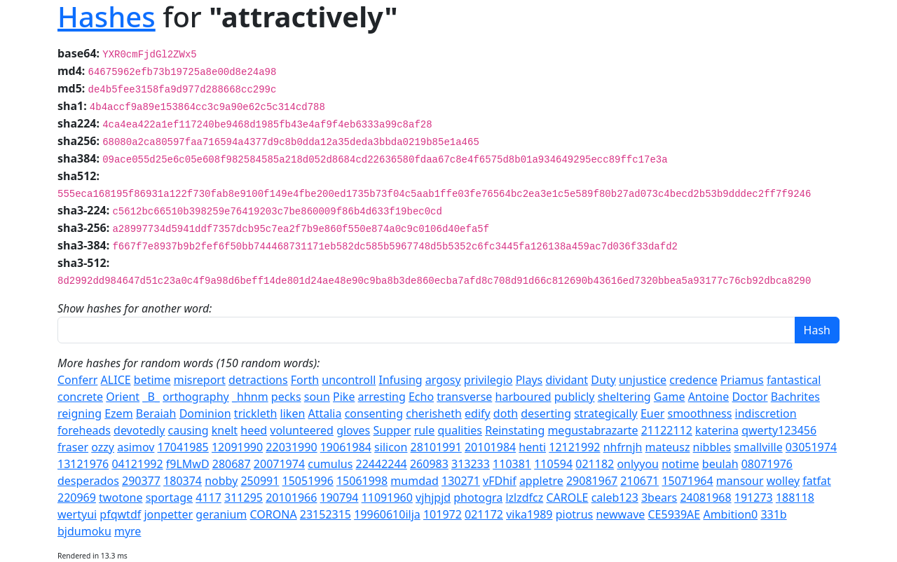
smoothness (700, 413)
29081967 (591, 480)
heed (253, 430)
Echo (421, 396)
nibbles (712, 447)
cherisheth (434, 413)
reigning (79, 413)
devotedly (139, 430)
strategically (606, 413)
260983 (429, 464)
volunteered (302, 430)
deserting (546, 413)
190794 (339, 497)
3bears (659, 497)
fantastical (794, 380)
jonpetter (168, 514)
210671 (639, 480)
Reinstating (515, 430)
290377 (141, 480)
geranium (221, 514)
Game (669, 396)
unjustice (642, 380)
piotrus (575, 514)
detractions (258, 380)
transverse (464, 396)
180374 (182, 480)
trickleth (256, 413)
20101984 (490, 447)
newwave (620, 514)
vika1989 (529, 514)
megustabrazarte (592, 430)
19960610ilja (387, 514)
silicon (390, 447)
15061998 (362, 480)
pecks (286, 396)
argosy (443, 380)
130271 (460, 480)
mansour (740, 480)
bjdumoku (84, 531)
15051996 (308, 480)
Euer (652, 413)
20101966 (291, 497)
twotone (120, 497)
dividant (566, 380)
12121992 (574, 447)
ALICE (116, 380)
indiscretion (766, 413)
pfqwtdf (120, 514)
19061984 (345, 447)
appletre (541, 480)
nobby (221, 480)
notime (680, 464)
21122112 (666, 430)
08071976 (767, 464)
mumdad (414, 480)
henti (532, 447)
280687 (231, 464)
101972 (442, 514)
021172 (484, 514)
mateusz (667, 447)
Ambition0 (730, 514)
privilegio (488, 380)
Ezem (118, 413)
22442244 (381, 464)
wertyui (77, 514)
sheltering (624, 396)
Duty (603, 380)
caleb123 (614, 497)
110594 (553, 464)
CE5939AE (674, 514)
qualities (459, 430)
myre (127, 531)
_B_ (151, 396)
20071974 (279, 464)
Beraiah (156, 413)
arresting (382, 396)
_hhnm (250, 396)
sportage (169, 497)
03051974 (811, 447)
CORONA (273, 514)
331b (773, 514)
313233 (470, 464)
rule (424, 430)
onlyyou (638, 464)
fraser (72, 447)
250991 (259, 480)
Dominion (205, 413)
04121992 (137, 464)
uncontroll (349, 380)
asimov (135, 447)
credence (693, 380)
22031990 (291, 447)
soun (317, 396)
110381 (512, 464)
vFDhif (499, 480)
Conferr (77, 380)
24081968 (705, 497)
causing (188, 430)
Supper (392, 430)
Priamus (742, 380)
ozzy (102, 447)
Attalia (324, 413)
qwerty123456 (778, 430)
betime (152, 380)
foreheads (84, 430)
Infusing (400, 380)
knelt (225, 430)
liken (293, 413)
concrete (80, 396)
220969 (76, 497)
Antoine (709, 396)
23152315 (325, 514)
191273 (753, 497)
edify (478, 413)
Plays (529, 380)
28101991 (436, 447)
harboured (523, 396)
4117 (208, 497)
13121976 (83, 464)
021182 (594, 464)
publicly (574, 396)
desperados (88, 480)
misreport (200, 380)
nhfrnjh (623, 447)
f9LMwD (188, 464)
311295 (243, 497)
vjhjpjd (433, 497)
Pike (344, 396)
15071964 (687, 480)
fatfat (816, 480)
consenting (374, 413)
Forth (305, 380)
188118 (795, 497)
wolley (783, 480)
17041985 (183, 447)
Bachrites (795, 396)
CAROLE (567, 497)
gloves (353, 430)
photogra (477, 497)
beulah (720, 464)
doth (505, 413)
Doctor (749, 396)
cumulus (330, 464)
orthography (196, 396)
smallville (758, 447)
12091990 (237, 447)
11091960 (387, 497)
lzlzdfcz (524, 497)
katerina (717, 430)
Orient (122, 396)
